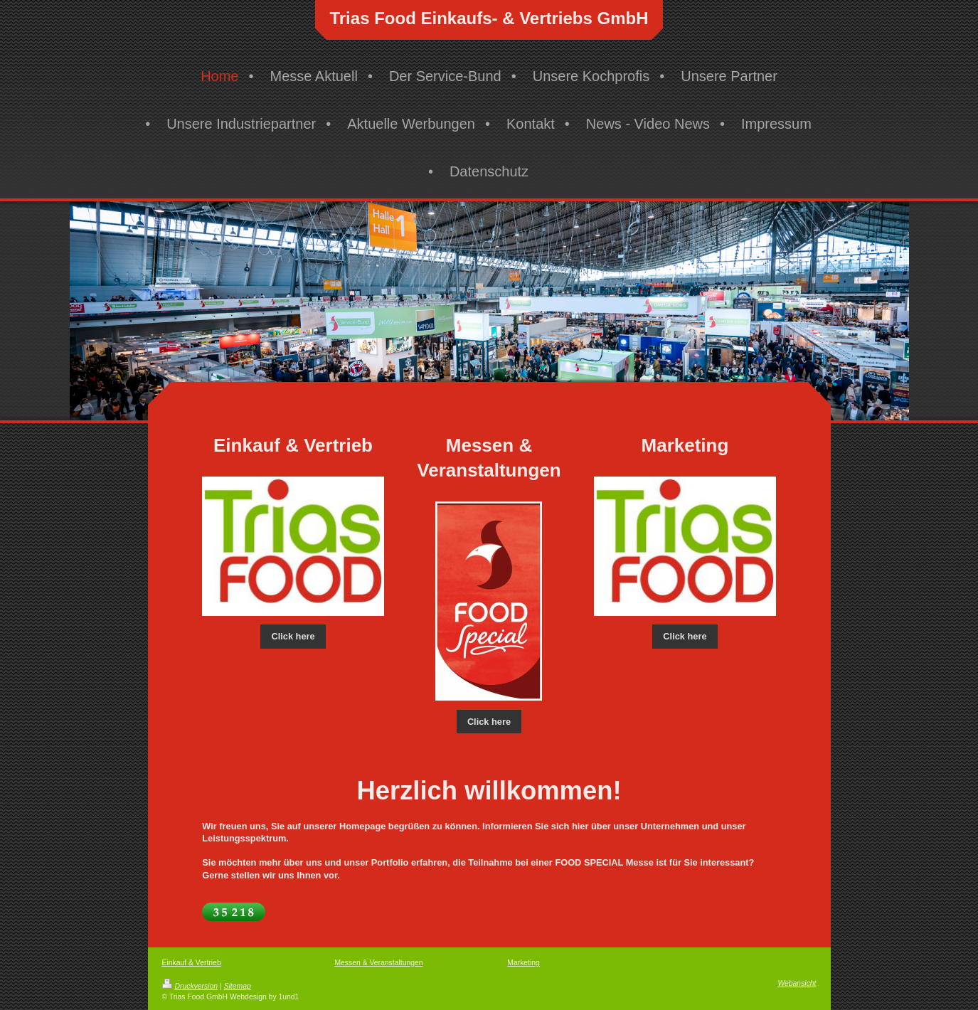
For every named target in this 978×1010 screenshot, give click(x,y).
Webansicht (796, 983)
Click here (292, 636)
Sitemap (237, 986)
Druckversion (190, 986)
